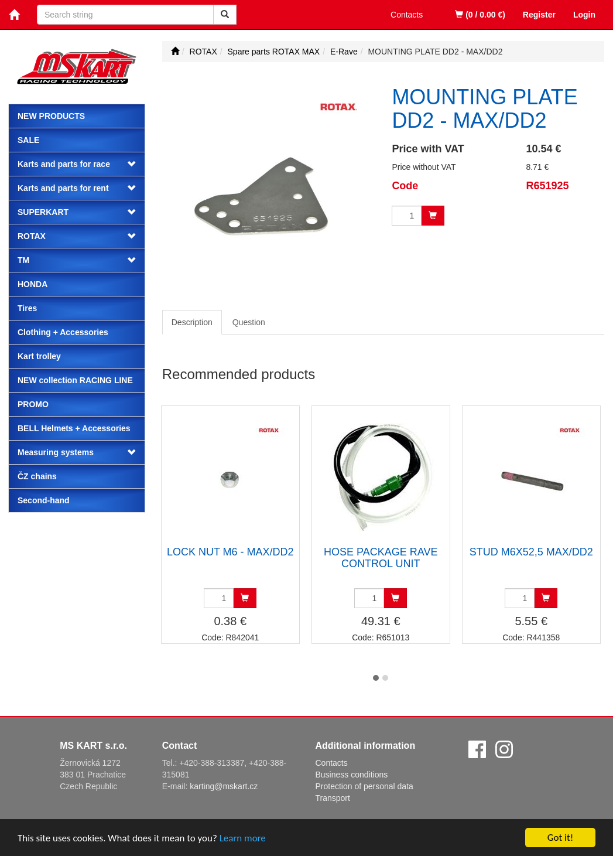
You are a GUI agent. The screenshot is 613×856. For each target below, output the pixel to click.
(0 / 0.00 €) (480, 14)
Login (584, 14)
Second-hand (44, 500)
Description (192, 322)
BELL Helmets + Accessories (74, 428)
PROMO (33, 404)
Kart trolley (39, 356)
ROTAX (32, 236)
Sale (28, 140)
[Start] (175, 51)
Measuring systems (56, 452)
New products (51, 116)
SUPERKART (43, 212)
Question (248, 322)
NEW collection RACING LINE (75, 380)
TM (23, 260)
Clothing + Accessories (63, 332)
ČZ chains (37, 476)
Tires (27, 308)
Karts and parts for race (64, 164)
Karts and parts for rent (63, 188)
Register (539, 14)
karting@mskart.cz (224, 786)
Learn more (243, 839)
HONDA (32, 284)
